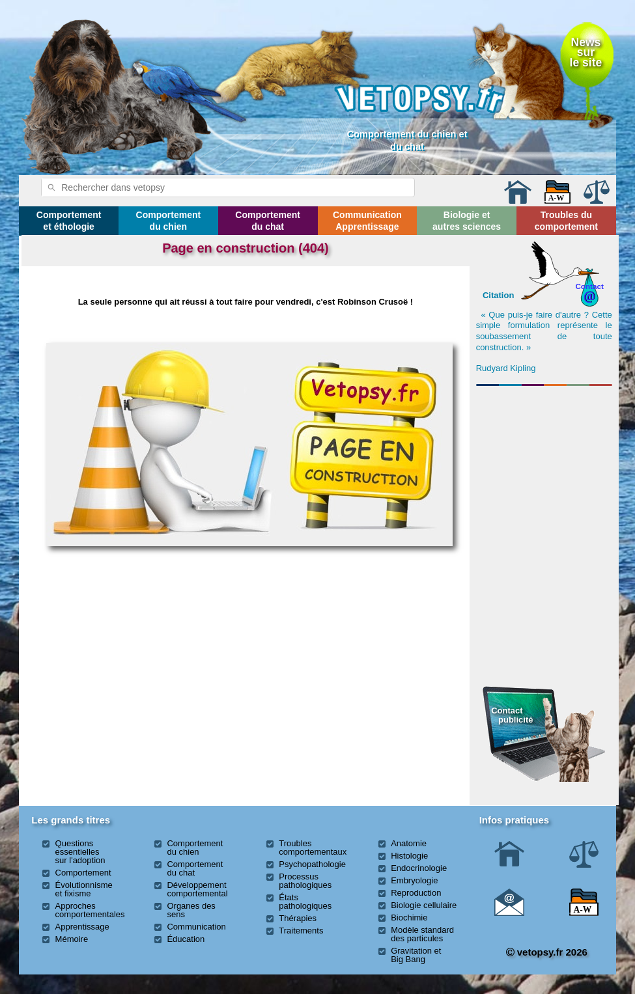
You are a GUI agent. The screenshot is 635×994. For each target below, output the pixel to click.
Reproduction (416, 893)
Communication (196, 927)
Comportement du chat (267, 221)
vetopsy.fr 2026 (546, 952)
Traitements (301, 930)
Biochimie (409, 917)
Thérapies (298, 918)
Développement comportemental (197, 889)
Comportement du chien (168, 221)
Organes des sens (191, 910)
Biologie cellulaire (424, 905)
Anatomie (409, 843)
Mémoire (72, 939)
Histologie (409, 856)
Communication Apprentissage (367, 221)
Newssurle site (586, 52)
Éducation (186, 939)
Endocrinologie (419, 868)
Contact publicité (512, 715)
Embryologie (414, 880)
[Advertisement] (544, 461)
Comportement (83, 872)
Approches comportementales (90, 910)
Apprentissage (82, 927)
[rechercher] (211, 187)
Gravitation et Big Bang (416, 955)
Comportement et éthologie (69, 221)
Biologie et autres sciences (466, 221)
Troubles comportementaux (312, 847)
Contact (589, 286)
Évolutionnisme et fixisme (84, 889)
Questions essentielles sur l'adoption (80, 851)
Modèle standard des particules (422, 934)
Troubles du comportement (566, 221)
